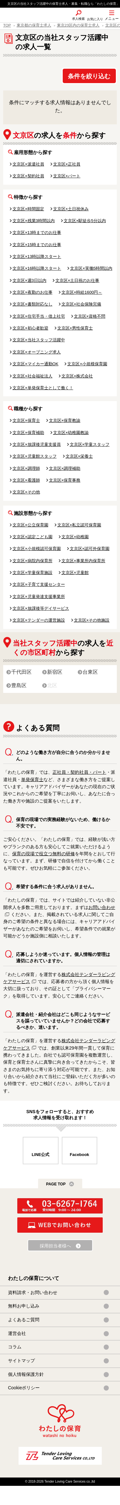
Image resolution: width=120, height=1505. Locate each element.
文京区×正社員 (67, 164)
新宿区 (54, 672)
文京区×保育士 (26, 420)
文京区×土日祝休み (71, 208)
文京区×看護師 (26, 480)
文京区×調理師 (26, 468)
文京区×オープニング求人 (36, 352)
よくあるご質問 (23, 1319)
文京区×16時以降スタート (36, 268)
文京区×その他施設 (92, 620)
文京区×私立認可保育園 (79, 525)
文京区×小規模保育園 (87, 363)
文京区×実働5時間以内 (91, 268)
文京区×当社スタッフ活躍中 (38, 339)
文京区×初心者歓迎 (30, 328)
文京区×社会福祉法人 (32, 376)
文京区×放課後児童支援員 (36, 444)
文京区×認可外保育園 (90, 548)
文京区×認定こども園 (32, 536)
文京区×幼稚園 (75, 536)
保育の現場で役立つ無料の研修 (43, 853)
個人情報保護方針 (26, 1374)
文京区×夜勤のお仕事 (32, 292)
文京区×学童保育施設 (32, 572)
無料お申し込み (23, 1305)
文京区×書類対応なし (32, 304)
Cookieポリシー (24, 1387)
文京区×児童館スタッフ (34, 456)
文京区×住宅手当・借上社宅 (38, 316)
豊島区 (19, 685)
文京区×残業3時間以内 (33, 220)
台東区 (90, 672)
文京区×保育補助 (28, 432)
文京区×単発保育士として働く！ (42, 387)
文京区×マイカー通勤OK (35, 363)
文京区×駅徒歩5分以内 (85, 220)
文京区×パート (67, 176)
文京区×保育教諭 (65, 420)
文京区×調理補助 (65, 468)
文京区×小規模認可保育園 (36, 548)
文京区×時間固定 (28, 208)
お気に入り (95, 19)
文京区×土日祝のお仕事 (77, 280)
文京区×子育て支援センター (38, 584)
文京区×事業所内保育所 (83, 560)
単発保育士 (32, 779)
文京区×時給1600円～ (81, 292)
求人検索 (78, 18)
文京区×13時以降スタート (36, 256)
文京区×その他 (26, 492)
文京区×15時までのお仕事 (36, 244)
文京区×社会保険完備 (81, 304)
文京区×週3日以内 (29, 280)
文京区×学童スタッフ (90, 444)
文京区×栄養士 (79, 456)
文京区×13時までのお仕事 (36, 232)
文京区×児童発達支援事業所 (38, 596)
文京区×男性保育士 (75, 328)
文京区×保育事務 (65, 480)
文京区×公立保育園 (30, 525)
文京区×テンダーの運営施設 (38, 620)
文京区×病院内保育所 (32, 560)
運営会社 (17, 1333)
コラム (14, 1346)
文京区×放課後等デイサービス (40, 608)
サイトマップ (21, 1360)
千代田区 (21, 672)
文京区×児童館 (75, 572)
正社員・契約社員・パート (79, 772)
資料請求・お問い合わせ (32, 1292)
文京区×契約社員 (28, 176)
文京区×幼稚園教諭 (71, 432)
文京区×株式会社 (77, 376)
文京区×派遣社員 (28, 164)
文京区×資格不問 (90, 316)
